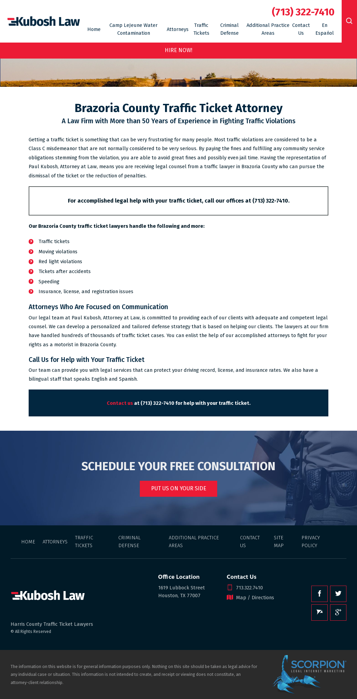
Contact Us (301, 29)
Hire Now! (178, 50)
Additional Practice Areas (268, 29)
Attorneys (178, 29)
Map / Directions (250, 597)
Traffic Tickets (201, 29)
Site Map (279, 542)
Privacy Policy (310, 542)
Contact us (120, 403)
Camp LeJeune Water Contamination (133, 29)
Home (94, 29)
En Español (324, 29)
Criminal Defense (229, 29)
